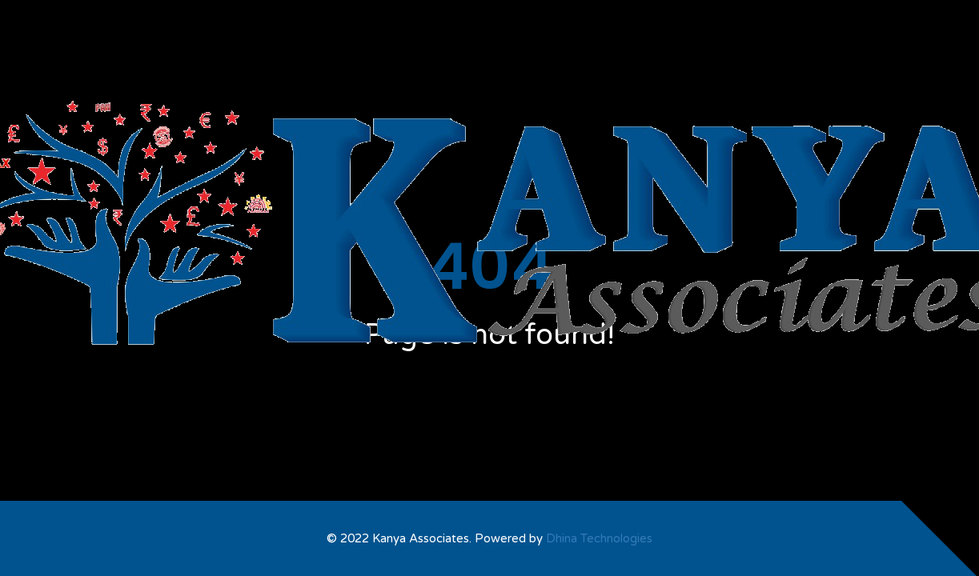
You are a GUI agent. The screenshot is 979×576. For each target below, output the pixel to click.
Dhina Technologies (599, 538)
